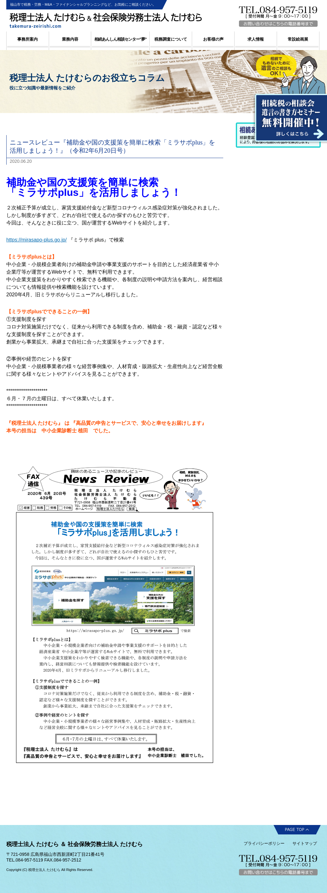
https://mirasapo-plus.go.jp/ (36, 239)
